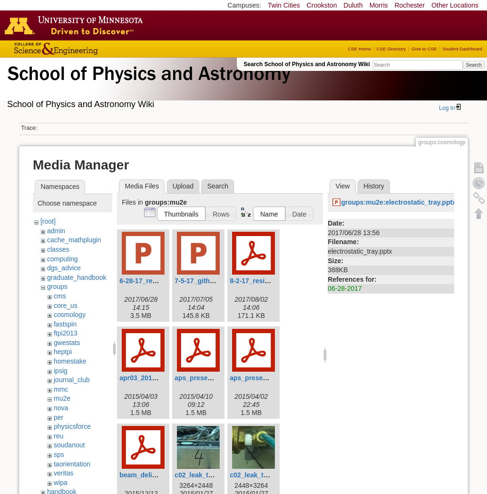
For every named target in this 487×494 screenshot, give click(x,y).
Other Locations (454, 5)
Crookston (322, 5)
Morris (379, 5)
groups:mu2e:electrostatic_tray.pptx (398, 202)
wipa (61, 482)
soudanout (69, 445)
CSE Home (359, 48)
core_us (66, 305)
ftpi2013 (66, 333)
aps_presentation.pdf (208, 378)
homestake (70, 361)
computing (62, 259)
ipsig (61, 371)
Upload (183, 186)
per (58, 417)
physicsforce (72, 426)
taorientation (72, 464)
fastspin (65, 324)
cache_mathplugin (74, 240)
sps (59, 454)
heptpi (63, 352)
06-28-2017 (345, 288)
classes (58, 249)
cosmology (70, 314)
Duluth (352, 5)
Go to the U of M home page (76, 25)
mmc (61, 389)
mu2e (62, 398)
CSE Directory (391, 48)
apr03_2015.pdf (143, 378)
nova (61, 408)
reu (58, 436)
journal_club (72, 380)
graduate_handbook (77, 277)
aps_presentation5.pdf (265, 378)
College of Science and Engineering (85, 48)
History (373, 186)
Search (473, 65)
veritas (63, 473)
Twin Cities (284, 5)
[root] (48, 221)
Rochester (409, 5)
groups (57, 286)
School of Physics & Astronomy (147, 85)
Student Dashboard (462, 48)
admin (56, 231)
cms (60, 296)
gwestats (67, 342)
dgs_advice (64, 268)
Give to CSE (424, 48)
